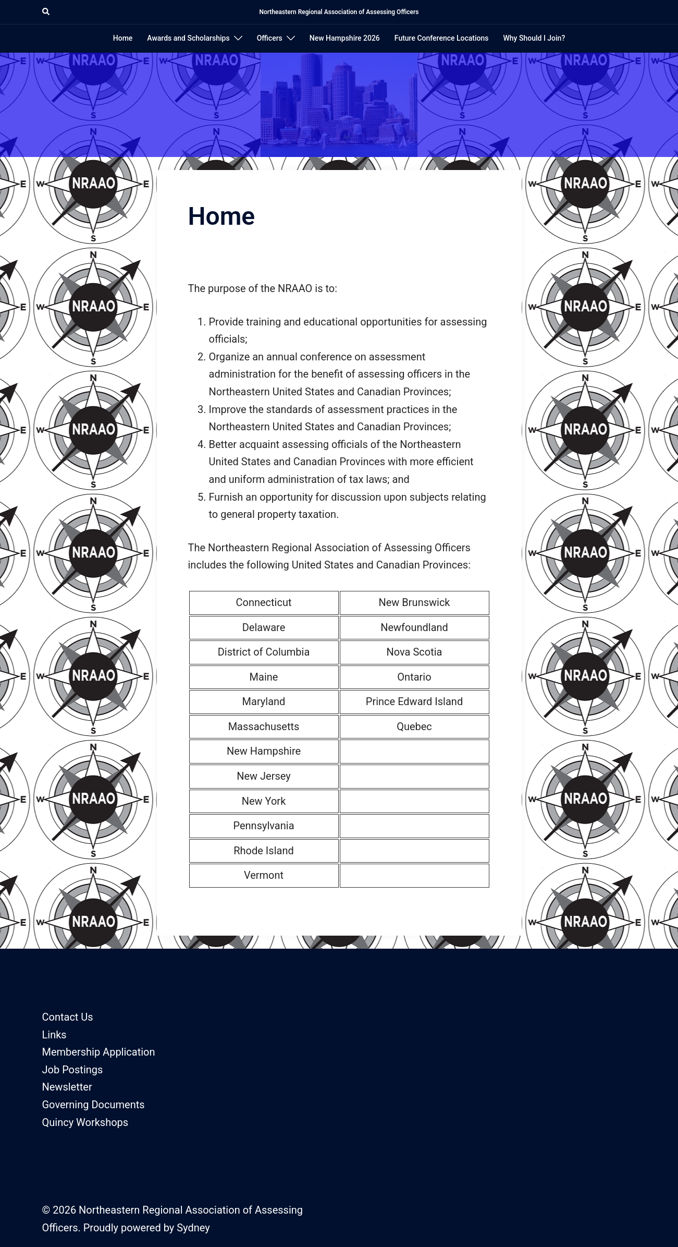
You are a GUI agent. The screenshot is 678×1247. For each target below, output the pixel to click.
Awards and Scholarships (188, 38)
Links (54, 1034)
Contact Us (67, 1017)
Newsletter (67, 1087)
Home (123, 38)
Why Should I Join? (534, 38)
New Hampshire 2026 (345, 38)
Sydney (193, 1227)
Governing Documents (93, 1104)
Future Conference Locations (442, 38)
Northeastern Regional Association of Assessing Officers (338, 12)
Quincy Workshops (85, 1122)
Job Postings (72, 1069)
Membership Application (98, 1052)
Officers (269, 38)
